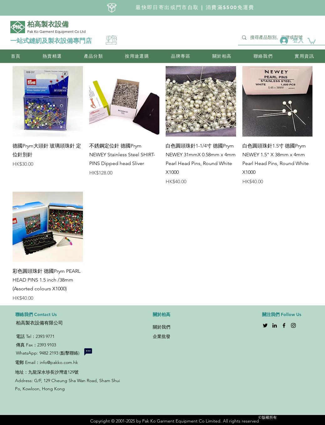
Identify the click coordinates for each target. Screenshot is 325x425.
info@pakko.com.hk (59, 362)
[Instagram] (293, 325)
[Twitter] (265, 325)
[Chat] (88, 352)
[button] (311, 40)
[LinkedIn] (274, 325)
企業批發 (161, 336)
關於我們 (161, 327)
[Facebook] (284, 325)
